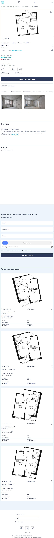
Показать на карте (6, 57)
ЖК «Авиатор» (24, 6)
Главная (3, 6)
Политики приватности (27, 250)
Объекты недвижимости (13, 6)
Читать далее (14, 135)
